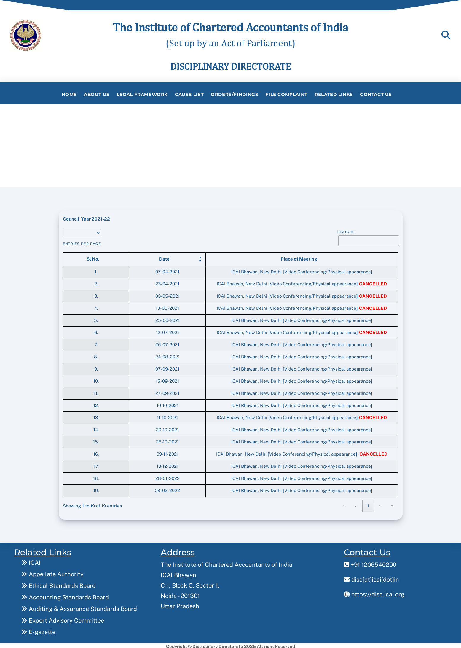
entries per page (82, 242)
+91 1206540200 (370, 562)
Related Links (334, 94)
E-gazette (38, 630)
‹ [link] (356, 504)
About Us (97, 94)
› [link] (380, 504)
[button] (118, 257)
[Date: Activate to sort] (121, 257)
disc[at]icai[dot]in (371, 577)
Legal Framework (142, 94)
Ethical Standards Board (58, 584)
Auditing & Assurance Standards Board (79, 607)
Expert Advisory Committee (62, 618)
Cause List (189, 94)
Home (69, 94)
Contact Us (376, 94)
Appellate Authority (52, 572)
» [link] (392, 504)
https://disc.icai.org (374, 592)
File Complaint (286, 94)
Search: (346, 230)
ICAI (31, 560)
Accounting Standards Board (65, 595)
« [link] (343, 504)
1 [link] (368, 504)
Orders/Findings (234, 94)
